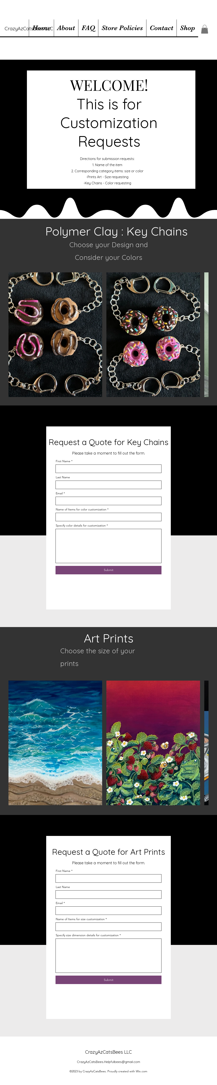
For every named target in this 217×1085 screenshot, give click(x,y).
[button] (204, 29)
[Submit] (108, 570)
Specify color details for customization (81, 525)
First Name (63, 461)
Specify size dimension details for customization (87, 935)
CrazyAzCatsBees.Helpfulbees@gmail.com (108, 1062)
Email (59, 493)
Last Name (63, 477)
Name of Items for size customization (80, 919)
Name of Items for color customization (81, 509)
